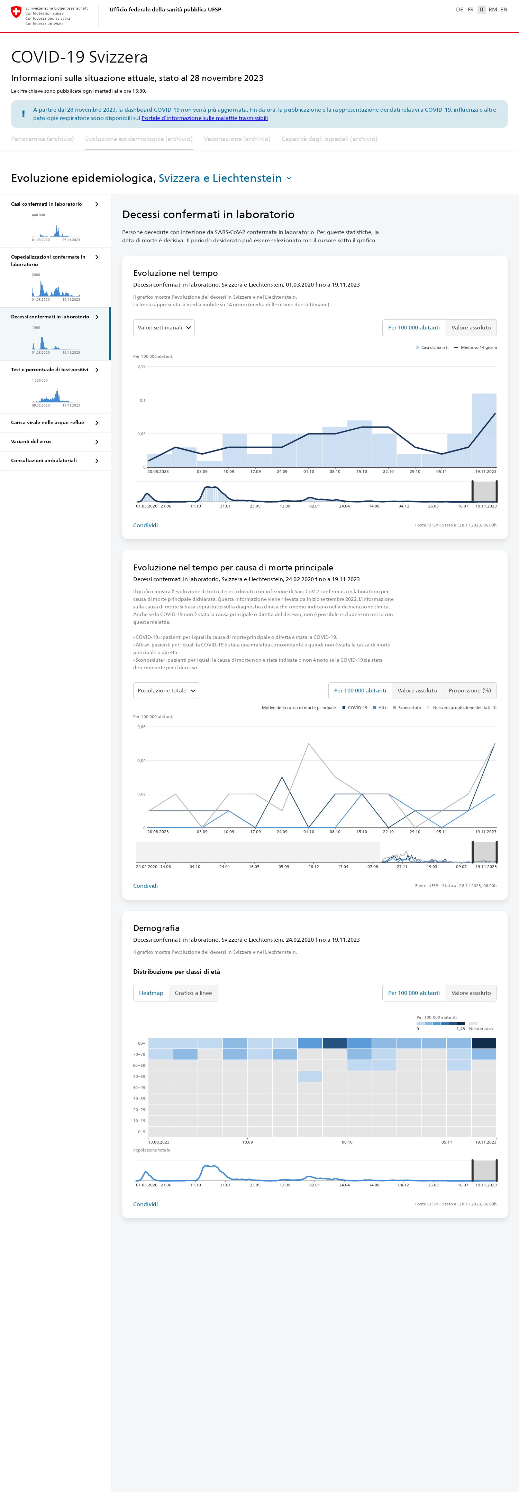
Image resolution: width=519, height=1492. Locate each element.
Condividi (145, 525)
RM (493, 9)
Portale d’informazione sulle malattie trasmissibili (205, 118)
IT (482, 9)
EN (503, 9)
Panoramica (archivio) (42, 138)
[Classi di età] (166, 690)
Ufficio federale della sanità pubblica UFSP (165, 9)
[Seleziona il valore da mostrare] (164, 327)
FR (471, 9)
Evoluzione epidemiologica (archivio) (139, 138)
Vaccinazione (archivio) (237, 138)
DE (459, 9)
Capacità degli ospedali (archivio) (329, 138)
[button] (226, 178)
